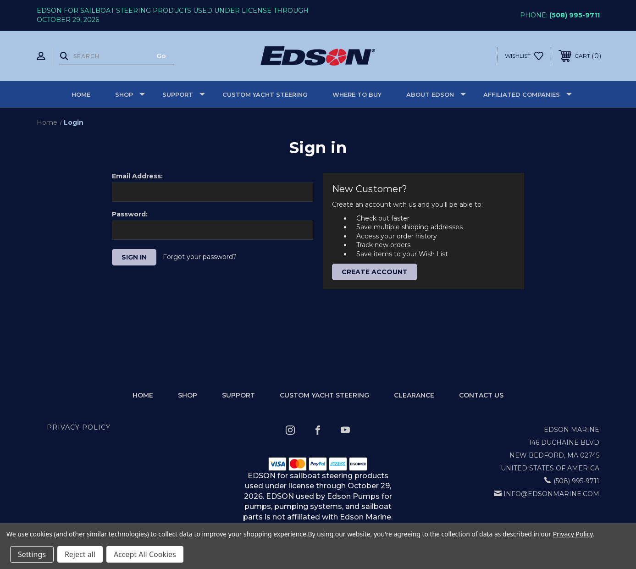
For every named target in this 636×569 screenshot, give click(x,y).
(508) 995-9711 (574, 15)
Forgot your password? (200, 257)
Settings (32, 554)
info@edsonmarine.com (551, 494)
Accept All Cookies (145, 554)
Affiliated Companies (527, 94)
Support (183, 94)
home (143, 395)
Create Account (375, 272)
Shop (130, 94)
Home (81, 94)
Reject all (80, 554)
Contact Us (481, 395)
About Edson (436, 94)
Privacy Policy (79, 427)
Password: (130, 214)
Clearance (414, 395)
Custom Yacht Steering (265, 94)
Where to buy (357, 94)
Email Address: (137, 176)
